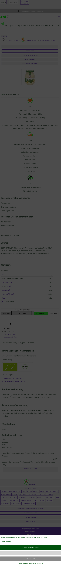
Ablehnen (30, 553)
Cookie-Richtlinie (23, 563)
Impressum (40, 563)
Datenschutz (32, 563)
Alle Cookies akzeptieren (30, 547)
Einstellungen (30, 558)
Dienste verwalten (6, 541)
